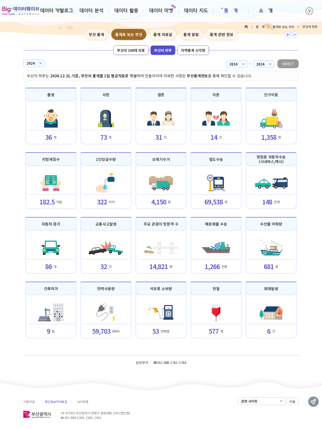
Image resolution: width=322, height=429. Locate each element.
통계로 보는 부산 (128, 34)
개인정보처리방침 (55, 401)
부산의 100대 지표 (131, 50)
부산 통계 (96, 34)
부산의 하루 (163, 50)
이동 (292, 401)
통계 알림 (191, 34)
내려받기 (288, 63)
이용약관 (29, 401)
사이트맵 (82, 401)
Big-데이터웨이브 (20, 10)
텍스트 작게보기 (295, 35)
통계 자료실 (162, 34)
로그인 (309, 11)
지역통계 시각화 (193, 50)
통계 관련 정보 (221, 34)
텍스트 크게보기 (288, 35)
